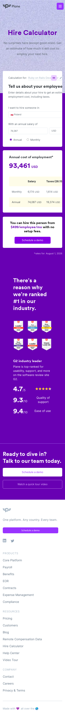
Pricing (7, 618)
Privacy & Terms (14, 690)
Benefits (8, 574)
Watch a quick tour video (32, 484)
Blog (6, 632)
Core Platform (12, 560)
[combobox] (51, 131)
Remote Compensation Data (22, 639)
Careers (8, 683)
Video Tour (10, 660)
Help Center (11, 653)
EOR (6, 581)
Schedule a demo (32, 240)
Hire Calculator (13, 646)
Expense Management (18, 595)
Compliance (11, 602)
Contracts (9, 588)
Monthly (35, 139)
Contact (8, 676)
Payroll (7, 567)
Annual (17, 139)
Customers (10, 625)
